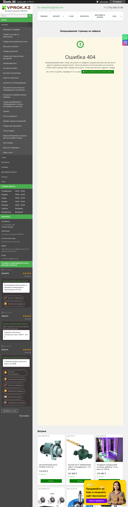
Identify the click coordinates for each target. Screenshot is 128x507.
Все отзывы (24, 415)
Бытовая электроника (12, 73)
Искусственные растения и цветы (99, 72)
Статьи (4, 177)
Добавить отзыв (9, 411)
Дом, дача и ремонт (11, 46)
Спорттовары (8, 131)
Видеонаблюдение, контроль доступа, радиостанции (15, 136)
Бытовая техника (10, 68)
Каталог (5, 24)
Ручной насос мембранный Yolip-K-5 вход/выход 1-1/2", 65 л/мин (80, 467)
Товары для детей (10, 51)
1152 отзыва (104, 2)
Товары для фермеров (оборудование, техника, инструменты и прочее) (13, 104)
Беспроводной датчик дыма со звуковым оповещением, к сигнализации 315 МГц (15, 287)
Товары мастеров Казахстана (15, 41)
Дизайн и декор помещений (14, 121)
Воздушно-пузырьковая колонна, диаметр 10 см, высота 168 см (107, 467)
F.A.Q (3, 182)
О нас (4, 157)
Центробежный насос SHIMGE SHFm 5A (48, 466)
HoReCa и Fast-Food (10, 78)
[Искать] (30, 16)
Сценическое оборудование (14, 83)
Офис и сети (8, 152)
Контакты (5, 162)
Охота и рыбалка (10, 116)
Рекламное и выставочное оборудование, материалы (14, 88)
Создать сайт (21, 2)
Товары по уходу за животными (11, 35)
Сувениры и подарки (11, 29)
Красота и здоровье (11, 147)
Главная (43, 16)
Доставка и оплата (9, 172)
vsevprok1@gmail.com (10, 258)
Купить (51, 481)
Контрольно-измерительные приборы (14, 96)
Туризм (6, 111)
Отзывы (5, 167)
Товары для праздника (12, 126)
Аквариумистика (9, 63)
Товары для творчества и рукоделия (13, 57)
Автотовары (8, 143)
